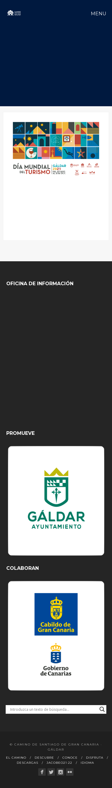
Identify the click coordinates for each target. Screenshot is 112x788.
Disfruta (94, 758)
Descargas (27, 763)
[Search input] (53, 709)
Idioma (87, 763)
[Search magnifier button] (102, 709)
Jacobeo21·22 (59, 763)
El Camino (16, 758)
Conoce (70, 758)
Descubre (44, 758)
